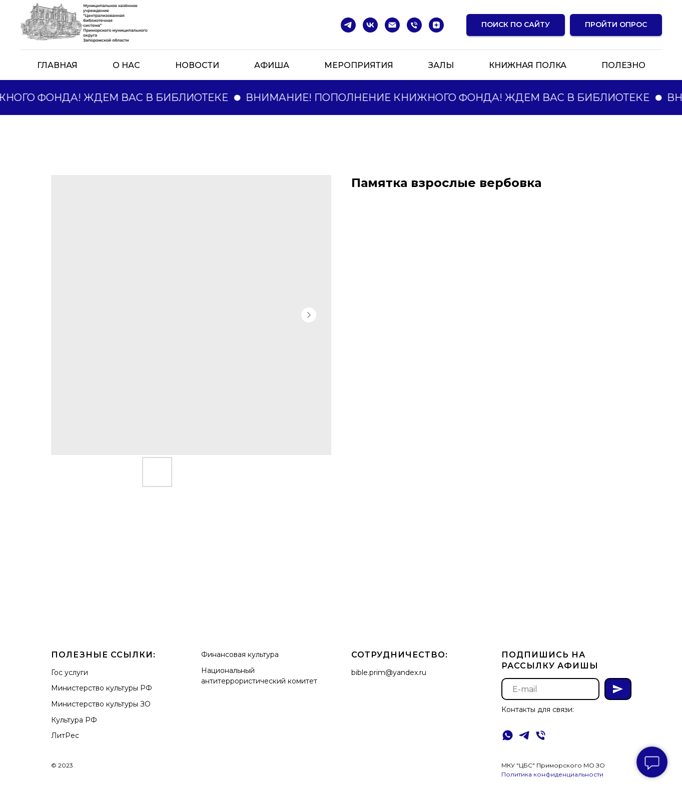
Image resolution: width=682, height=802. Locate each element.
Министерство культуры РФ (101, 688)
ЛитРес (65, 735)
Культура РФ (74, 720)
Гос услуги (69, 672)
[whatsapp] (507, 735)
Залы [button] (441, 65)
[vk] (370, 25)
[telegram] (348, 25)
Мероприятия (358, 65)
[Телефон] (414, 25)
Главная (57, 65)
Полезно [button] (623, 65)
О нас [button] (126, 65)
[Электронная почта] (392, 25)
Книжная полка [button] (527, 65)
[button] (616, 25)
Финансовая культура (240, 654)
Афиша (271, 65)
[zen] (436, 25)
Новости (197, 65)
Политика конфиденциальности (552, 774)
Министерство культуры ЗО (101, 704)
